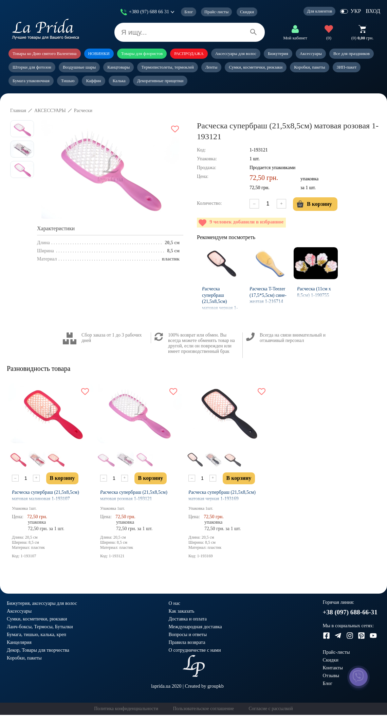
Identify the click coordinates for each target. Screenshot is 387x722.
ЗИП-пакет (347, 67)
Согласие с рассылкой (270, 708)
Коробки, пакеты (309, 67)
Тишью (68, 80)
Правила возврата (187, 642)
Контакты (333, 667)
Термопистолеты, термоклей (167, 67)
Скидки (247, 12)
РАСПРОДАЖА (188, 53)
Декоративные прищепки (160, 80)
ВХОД (373, 11)
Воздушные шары (79, 67)
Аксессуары (311, 53)
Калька (119, 80)
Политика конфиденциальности (126, 708)
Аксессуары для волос (235, 53)
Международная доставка (195, 626)
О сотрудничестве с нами (195, 650)
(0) (328, 38)
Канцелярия (19, 642)
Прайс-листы (216, 12)
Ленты (211, 67)
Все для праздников (351, 53)
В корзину (314, 203)
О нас (174, 603)
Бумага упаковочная (31, 80)
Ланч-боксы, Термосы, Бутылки (40, 626)
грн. (362, 38)
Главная (18, 110)
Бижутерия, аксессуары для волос (42, 603)
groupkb (215, 686)
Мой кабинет (295, 38)
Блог (188, 12)
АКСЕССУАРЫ (50, 110)
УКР (355, 11)
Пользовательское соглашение (203, 708)
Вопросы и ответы (188, 634)
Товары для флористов (142, 53)
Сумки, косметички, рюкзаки (255, 67)
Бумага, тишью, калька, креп (36, 634)
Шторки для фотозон (32, 67)
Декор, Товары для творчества (38, 650)
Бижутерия (278, 53)
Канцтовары (118, 67)
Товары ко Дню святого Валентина (45, 53)
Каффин (93, 80)
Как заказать (182, 611)
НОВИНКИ (99, 53)
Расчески (83, 110)
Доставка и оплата (188, 618)
